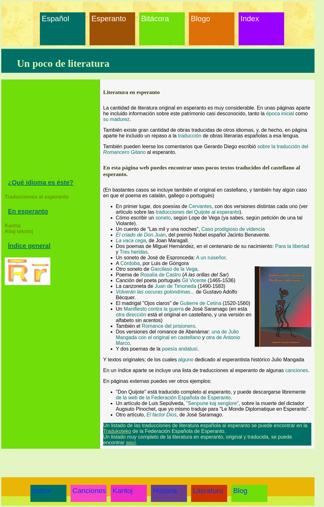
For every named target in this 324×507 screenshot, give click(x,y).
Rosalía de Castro (160, 274)
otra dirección (131, 314)
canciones (296, 370)
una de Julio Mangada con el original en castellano (177, 334)
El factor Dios (161, 414)
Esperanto (106, 18)
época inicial (280, 113)
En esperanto (28, 211)
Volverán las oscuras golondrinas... (155, 292)
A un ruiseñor (211, 257)
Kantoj (13, 225)
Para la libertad (292, 246)
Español (55, 18)
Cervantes (200, 206)
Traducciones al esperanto (37, 197)
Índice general (29, 245)
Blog (240, 491)
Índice (41, 491)
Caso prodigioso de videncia (233, 229)
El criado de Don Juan (140, 235)
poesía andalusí (180, 349)
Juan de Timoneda (175, 286)
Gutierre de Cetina (200, 303)
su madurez (116, 119)
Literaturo (207, 491)
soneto (163, 217)
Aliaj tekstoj (19, 231)
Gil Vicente (194, 280)
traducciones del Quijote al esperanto (197, 212)
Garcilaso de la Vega (174, 269)
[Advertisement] (52, 131)
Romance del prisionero (168, 326)
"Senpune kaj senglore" (212, 403)
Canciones (87, 491)
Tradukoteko (117, 431)
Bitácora (155, 18)
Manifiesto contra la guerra (154, 309)
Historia (165, 491)
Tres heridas (133, 252)
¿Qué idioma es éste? (40, 182)
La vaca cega (131, 240)
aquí (131, 442)
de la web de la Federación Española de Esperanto (173, 397)
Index (249, 18)
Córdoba (130, 263)
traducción (190, 135)
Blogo (200, 18)
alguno (185, 359)
